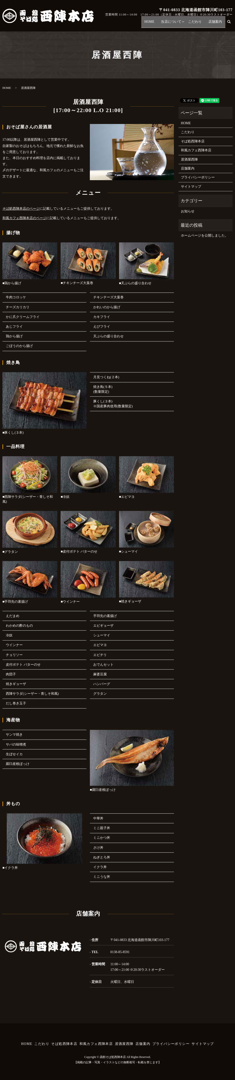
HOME (157, 24)
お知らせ (187, 211)
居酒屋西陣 (189, 159)
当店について (176, 24)
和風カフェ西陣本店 (196, 150)
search (231, 23)
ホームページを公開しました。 (204, 235)
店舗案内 (216, 24)
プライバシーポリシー (198, 177)
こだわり (198, 24)
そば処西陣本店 (193, 141)
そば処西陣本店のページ (21, 208)
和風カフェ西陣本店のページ (24, 218)
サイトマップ (191, 186)
